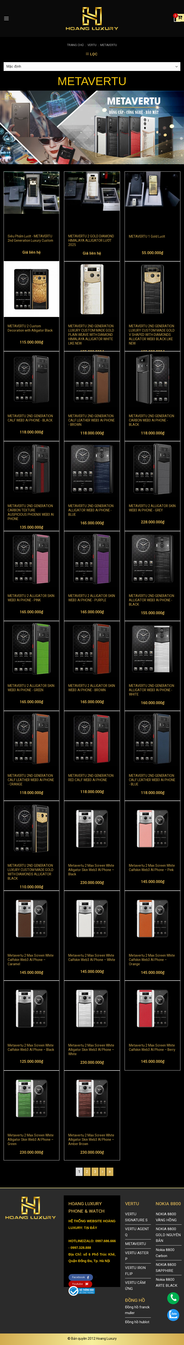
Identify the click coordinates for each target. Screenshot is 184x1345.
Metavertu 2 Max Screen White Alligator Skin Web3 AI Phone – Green (31, 1139)
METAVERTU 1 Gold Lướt (147, 236)
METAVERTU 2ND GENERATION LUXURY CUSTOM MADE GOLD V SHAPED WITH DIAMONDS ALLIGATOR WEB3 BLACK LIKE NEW (152, 330)
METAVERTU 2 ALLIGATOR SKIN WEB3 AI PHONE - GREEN (31, 688)
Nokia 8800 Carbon (165, 1253)
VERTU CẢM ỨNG (135, 1286)
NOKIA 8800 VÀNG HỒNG (166, 1217)
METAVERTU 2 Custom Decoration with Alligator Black (30, 328)
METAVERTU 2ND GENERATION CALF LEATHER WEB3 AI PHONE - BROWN (91, 420)
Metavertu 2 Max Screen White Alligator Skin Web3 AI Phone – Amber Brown (91, 1139)
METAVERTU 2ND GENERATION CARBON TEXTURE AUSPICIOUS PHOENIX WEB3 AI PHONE (31, 510)
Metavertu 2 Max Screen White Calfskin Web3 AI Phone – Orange (152, 959)
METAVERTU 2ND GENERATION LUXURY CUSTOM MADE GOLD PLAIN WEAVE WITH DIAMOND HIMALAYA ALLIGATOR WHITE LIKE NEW (91, 330)
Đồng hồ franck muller (137, 1310)
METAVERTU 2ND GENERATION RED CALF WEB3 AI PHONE (91, 778)
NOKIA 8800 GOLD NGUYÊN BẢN (168, 1235)
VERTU (92, 45)
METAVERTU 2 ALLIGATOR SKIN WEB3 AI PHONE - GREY (152, 508)
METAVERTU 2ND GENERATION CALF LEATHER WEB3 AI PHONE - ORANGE (31, 780)
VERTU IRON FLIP (135, 1271)
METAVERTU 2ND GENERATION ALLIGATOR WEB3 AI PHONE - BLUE (91, 510)
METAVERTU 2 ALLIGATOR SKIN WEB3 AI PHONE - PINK (31, 598)
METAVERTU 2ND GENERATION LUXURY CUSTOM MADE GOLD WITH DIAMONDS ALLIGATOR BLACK (30, 870)
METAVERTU (108, 45)
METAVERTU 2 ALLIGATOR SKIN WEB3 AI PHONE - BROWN (91, 688)
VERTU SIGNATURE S (136, 1217)
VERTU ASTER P (137, 1256)
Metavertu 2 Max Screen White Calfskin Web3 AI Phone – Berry (152, 1047)
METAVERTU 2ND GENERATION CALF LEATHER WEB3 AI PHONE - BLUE (152, 780)
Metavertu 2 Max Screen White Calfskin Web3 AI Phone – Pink (152, 868)
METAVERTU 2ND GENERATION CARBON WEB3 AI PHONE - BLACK (151, 420)
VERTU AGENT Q (137, 1232)
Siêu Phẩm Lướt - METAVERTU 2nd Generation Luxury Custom (30, 238)
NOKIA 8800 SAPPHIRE (166, 1268)
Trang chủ (75, 45)
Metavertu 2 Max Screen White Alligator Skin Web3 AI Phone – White (91, 1049)
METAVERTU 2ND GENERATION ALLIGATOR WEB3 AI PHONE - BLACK (151, 600)
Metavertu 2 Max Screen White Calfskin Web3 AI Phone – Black (31, 1047)
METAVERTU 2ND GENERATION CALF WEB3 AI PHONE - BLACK (30, 418)
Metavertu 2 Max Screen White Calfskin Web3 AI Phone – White (91, 957)
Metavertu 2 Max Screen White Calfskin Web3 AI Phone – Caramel (31, 959)
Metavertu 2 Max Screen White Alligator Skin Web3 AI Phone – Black (91, 870)
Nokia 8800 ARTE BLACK (166, 1282)
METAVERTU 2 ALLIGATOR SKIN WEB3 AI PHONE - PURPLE (91, 598)
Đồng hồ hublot (137, 1322)
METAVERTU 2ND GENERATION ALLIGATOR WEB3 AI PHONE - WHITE (151, 690)
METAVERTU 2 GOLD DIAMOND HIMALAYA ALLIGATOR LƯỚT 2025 (91, 240)
